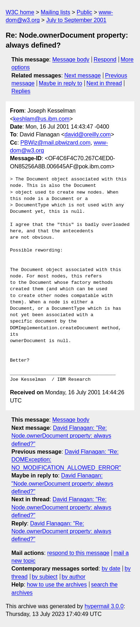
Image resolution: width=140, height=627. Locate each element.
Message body (70, 59)
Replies (20, 91)
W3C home (20, 12)
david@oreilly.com (87, 134)
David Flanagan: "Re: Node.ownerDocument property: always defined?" (61, 436)
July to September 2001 (76, 20)
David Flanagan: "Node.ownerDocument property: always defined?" (62, 483)
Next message (82, 75)
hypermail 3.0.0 (103, 606)
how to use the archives (57, 585)
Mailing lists (55, 12)
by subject (44, 577)
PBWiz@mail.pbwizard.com (55, 143)
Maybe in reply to (60, 83)
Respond (105, 59)
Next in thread (104, 83)
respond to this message (78, 553)
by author (73, 577)
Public (84, 12)
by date (111, 569)
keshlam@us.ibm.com (41, 119)
